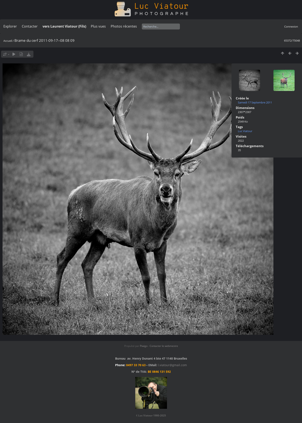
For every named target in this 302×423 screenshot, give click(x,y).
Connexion (291, 26)
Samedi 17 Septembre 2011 (255, 102)
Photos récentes (124, 26)
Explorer (10, 26)
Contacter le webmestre (164, 346)
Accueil (7, 41)
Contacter (30, 26)
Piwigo (144, 346)
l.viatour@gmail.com (172, 365)
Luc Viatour (245, 131)
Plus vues (98, 26)
